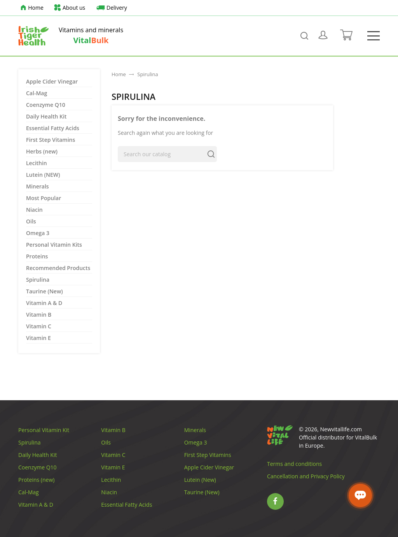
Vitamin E (38, 338)
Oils (31, 221)
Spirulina (37, 279)
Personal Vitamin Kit (43, 430)
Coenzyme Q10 (45, 104)
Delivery (110, 7)
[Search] (167, 154)
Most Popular (43, 198)
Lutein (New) (200, 479)
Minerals (37, 186)
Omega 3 (37, 233)
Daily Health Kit (46, 116)
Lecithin (36, 163)
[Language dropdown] (365, 7)
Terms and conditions (294, 463)
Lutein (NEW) (43, 174)
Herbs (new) (42, 151)
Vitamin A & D (44, 303)
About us (69, 8)
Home (31, 8)
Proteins (37, 256)
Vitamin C (38, 326)
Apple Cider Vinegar (52, 81)
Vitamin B (38, 314)
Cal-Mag (36, 93)
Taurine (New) (44, 291)
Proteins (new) (36, 479)
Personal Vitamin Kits (54, 244)
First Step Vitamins (50, 139)
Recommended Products (58, 268)
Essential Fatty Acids (52, 128)
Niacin (34, 209)
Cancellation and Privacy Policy (306, 476)
